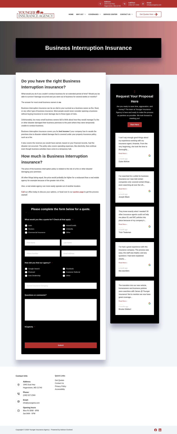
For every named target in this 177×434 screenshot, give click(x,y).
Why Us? (81, 14)
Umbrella (69, 229)
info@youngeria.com (154, 5)
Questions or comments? (36, 295)
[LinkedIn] (160, 429)
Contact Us (126, 14)
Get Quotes (59, 380)
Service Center (110, 14)
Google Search (34, 269)
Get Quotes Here (149, 14)
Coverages (94, 14)
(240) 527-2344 (133, 5)
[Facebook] (155, 429)
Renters (31, 229)
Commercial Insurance (36, 232)
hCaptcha (30, 327)
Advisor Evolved (66, 429)
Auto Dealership (34, 275)
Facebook (70, 269)
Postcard (31, 272)
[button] (135, 124)
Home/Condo (71, 225)
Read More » (123, 153)
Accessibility (60, 389)
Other (68, 232)
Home (71, 14)
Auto (30, 225)
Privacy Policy (60, 386)
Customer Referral (73, 272)
